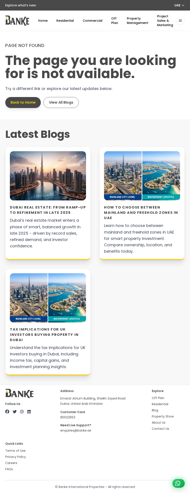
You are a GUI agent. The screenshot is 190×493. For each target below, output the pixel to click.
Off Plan (114, 20)
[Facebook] (7, 412)
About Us (158, 422)
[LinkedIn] (29, 412)
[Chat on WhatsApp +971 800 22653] (178, 483)
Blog (155, 410)
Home (43, 20)
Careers (11, 463)
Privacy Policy (15, 457)
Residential (65, 20)
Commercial (92, 20)
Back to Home (23, 102)
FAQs (9, 469)
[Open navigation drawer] (180, 20)
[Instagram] (22, 412)
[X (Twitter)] (15, 412)
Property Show (163, 416)
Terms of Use (15, 450)
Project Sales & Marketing (165, 20)
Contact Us (160, 428)
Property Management (137, 20)
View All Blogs (61, 102)
